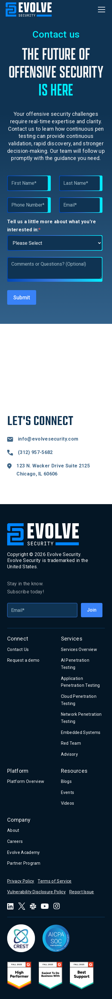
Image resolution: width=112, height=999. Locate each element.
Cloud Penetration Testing (78, 700)
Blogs (66, 781)
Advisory (69, 754)
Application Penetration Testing (80, 682)
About (13, 830)
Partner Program (24, 863)
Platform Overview (25, 781)
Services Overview (79, 649)
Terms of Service (54, 881)
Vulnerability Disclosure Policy (36, 891)
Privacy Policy (20, 881)
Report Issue (81, 891)
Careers (15, 841)
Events (67, 792)
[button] (100, 9)
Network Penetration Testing (81, 718)
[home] (29, 9)
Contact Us (18, 649)
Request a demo (23, 660)
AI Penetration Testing (75, 664)
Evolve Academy (23, 852)
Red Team (71, 743)
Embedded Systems (81, 732)
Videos (67, 803)
